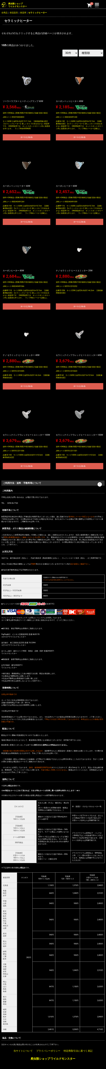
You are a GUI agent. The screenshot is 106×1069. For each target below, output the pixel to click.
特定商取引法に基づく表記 (78, 1050)
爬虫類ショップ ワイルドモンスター (53, 1058)
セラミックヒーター (37, 12)
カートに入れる (27, 137)
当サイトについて (23, 1050)
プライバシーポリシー (48, 1050)
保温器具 (14, 12)
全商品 (4, 12)
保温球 (23, 12)
